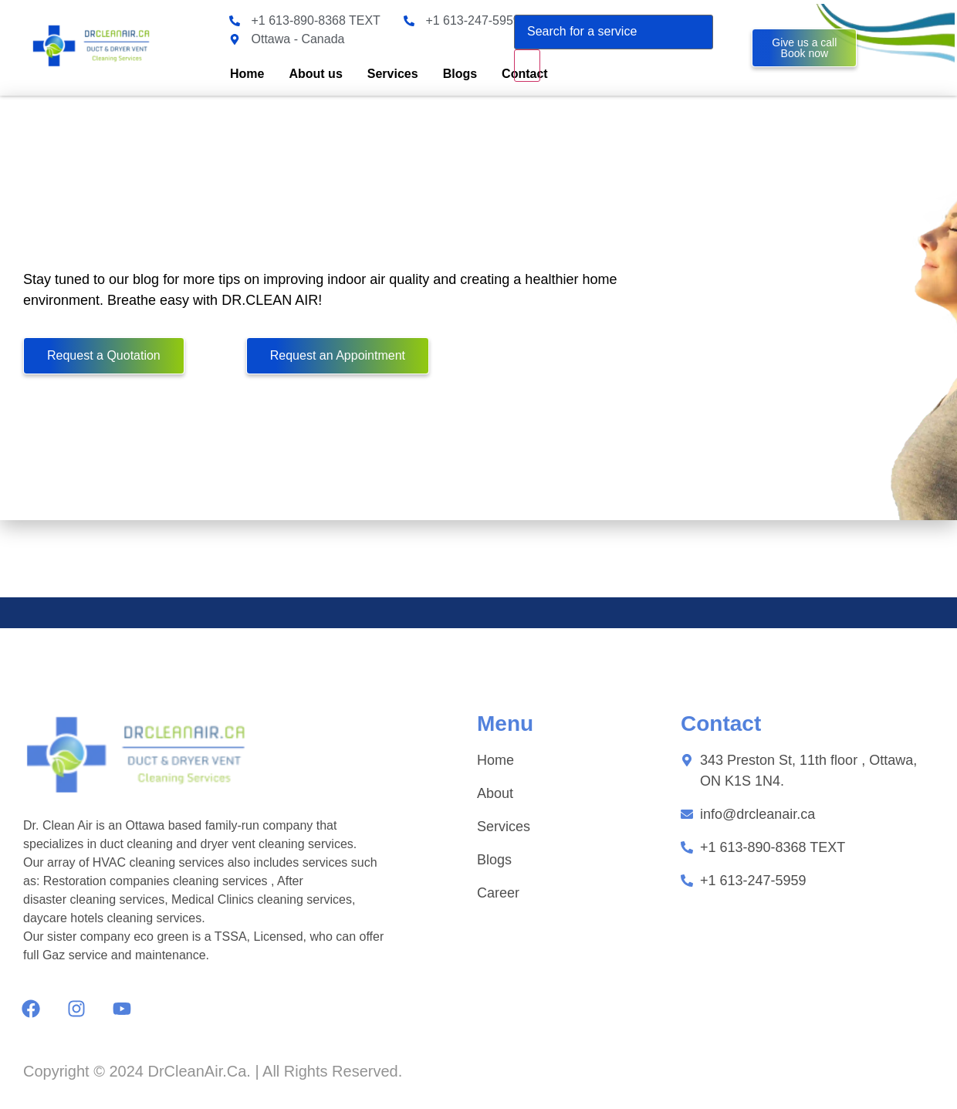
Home (247, 73)
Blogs (460, 73)
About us (315, 73)
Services (392, 73)
